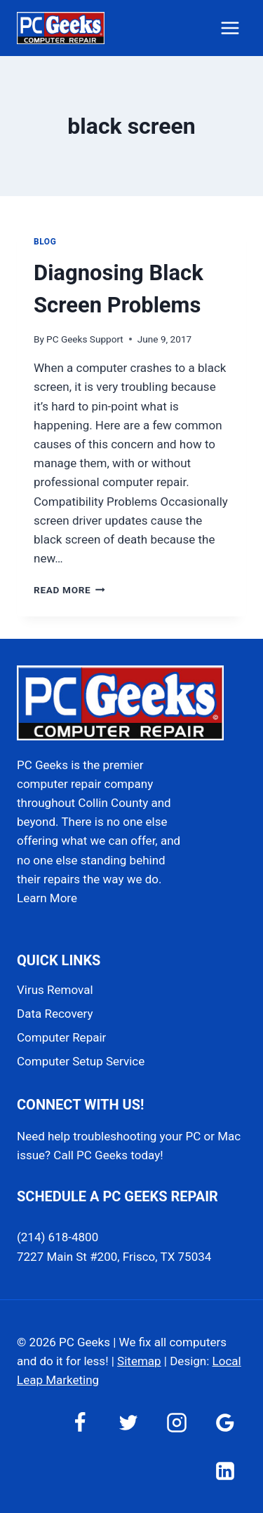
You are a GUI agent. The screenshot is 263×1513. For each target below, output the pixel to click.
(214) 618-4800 (57, 1237)
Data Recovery (55, 1014)
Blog (45, 242)
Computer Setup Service (80, 1061)
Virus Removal (55, 990)
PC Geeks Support (84, 339)
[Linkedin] (225, 1471)
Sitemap (139, 1361)
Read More (69, 589)
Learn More (47, 898)
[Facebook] (80, 1423)
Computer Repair (61, 1037)
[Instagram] (177, 1423)
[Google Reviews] (225, 1423)
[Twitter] (128, 1423)
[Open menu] (229, 27)
